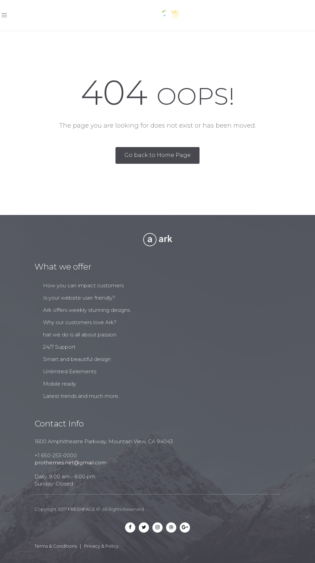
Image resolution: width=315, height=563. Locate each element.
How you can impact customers (83, 285)
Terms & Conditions (56, 546)
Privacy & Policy (101, 546)
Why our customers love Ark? (80, 322)
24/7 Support (59, 347)
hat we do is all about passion (80, 334)
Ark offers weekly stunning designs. (87, 310)
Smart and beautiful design (77, 359)
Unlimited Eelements (69, 371)
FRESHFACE (81, 509)
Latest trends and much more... (82, 396)
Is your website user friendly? (79, 297)
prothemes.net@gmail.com (71, 462)
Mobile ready (59, 383)
